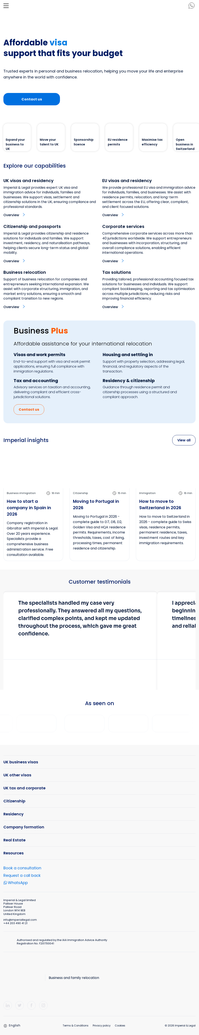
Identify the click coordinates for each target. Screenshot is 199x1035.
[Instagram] (43, 1005)
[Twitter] (19, 1005)
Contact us (31, 99)
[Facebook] (31, 1005)
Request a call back (22, 875)
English (11, 1025)
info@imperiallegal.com (20, 920)
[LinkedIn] (7, 1005)
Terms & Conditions (75, 1025)
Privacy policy (102, 1025)
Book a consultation (22, 868)
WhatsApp (18, 883)
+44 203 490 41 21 (15, 923)
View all (183, 440)
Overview (11, 215)
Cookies (120, 1025)
